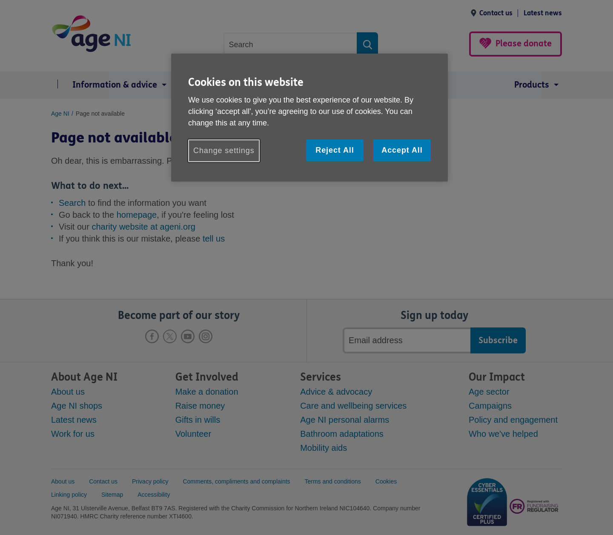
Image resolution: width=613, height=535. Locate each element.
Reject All (334, 150)
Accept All (401, 150)
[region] (309, 118)
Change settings (224, 150)
